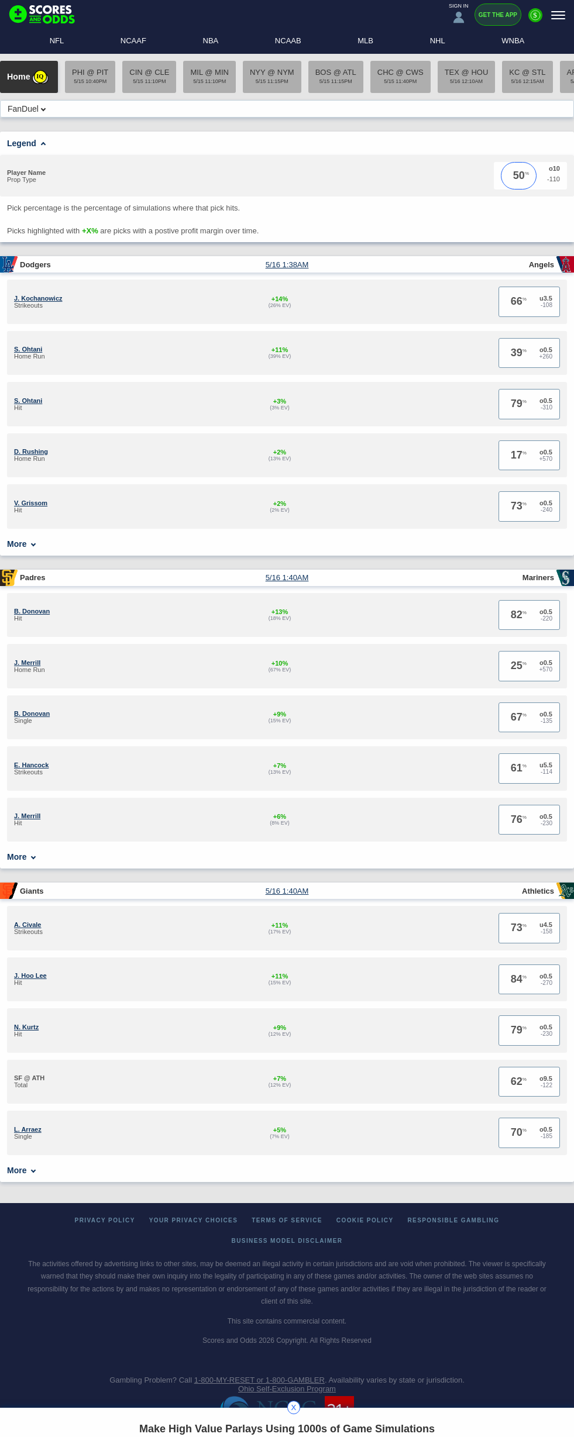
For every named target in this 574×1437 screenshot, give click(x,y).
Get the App (498, 15)
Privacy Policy (105, 1220)
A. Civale (27, 924)
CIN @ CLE (149, 76)
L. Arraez (28, 1129)
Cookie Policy (365, 1220)
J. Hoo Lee (30, 975)
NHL (437, 40)
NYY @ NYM (272, 76)
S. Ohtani (28, 349)
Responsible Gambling (454, 1220)
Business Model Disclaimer (287, 1241)
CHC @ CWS (400, 76)
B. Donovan (32, 611)
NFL (57, 40)
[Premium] (535, 20)
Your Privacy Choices (193, 1220)
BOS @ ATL (335, 76)
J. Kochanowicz (38, 298)
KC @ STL (527, 76)
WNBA (512, 40)
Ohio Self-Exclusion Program (287, 1388)
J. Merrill (27, 662)
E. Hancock (31, 765)
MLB (365, 40)
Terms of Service (287, 1220)
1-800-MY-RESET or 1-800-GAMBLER (259, 1380)
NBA (211, 40)
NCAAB (288, 40)
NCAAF (133, 40)
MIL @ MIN (209, 76)
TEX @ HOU (467, 76)
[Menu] (558, 15)
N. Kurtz (26, 1027)
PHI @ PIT (90, 76)
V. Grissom (30, 502)
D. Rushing (31, 451)
